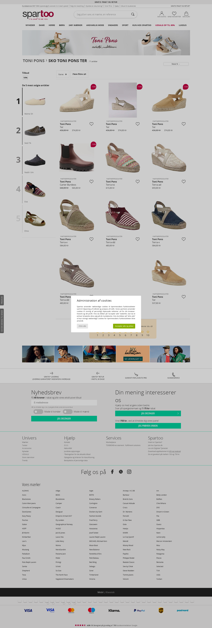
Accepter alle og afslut (124, 326)
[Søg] (133, 14)
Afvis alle (82, 326)
